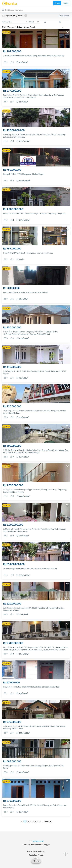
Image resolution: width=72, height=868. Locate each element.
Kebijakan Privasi (36, 855)
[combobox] (36, 10)
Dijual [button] (31, 22)
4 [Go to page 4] (35, 821)
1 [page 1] (25, 821)
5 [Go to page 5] (38, 821)
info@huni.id (38, 841)
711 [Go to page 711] (46, 821)
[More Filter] (60, 21)
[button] (25, 15)
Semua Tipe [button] (7, 22)
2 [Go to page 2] (28, 821)
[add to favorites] (67, 32)
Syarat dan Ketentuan (36, 851)
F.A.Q (36, 858)
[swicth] (36, 861)
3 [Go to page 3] (32, 821)
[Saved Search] (45, 21)
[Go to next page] (50, 821)
